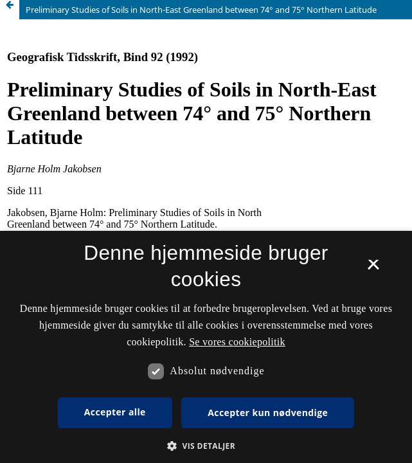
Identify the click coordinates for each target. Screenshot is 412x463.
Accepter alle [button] (115, 412)
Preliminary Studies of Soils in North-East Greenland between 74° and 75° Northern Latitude (201, 9)
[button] (206, 446)
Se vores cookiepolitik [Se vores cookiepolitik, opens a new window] (237, 341)
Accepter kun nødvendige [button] (268, 412)
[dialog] (206, 347)
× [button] (373, 269)
